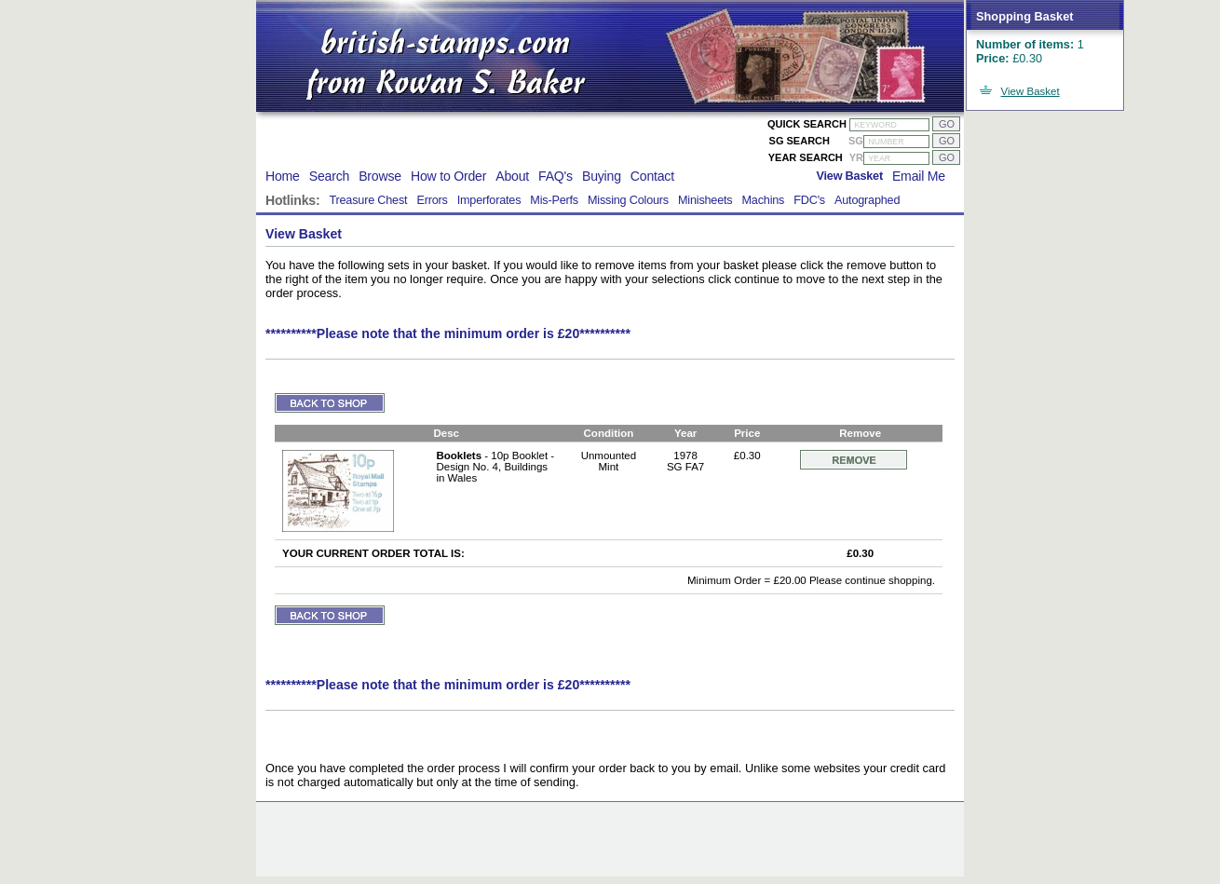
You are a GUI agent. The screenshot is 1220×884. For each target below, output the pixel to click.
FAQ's (555, 176)
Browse (380, 176)
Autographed (867, 200)
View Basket (1030, 91)
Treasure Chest (368, 200)
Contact (652, 176)
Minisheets (705, 200)
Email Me (918, 176)
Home (282, 176)
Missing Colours (628, 200)
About (512, 176)
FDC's (809, 200)
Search (329, 176)
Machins (762, 200)
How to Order (448, 176)
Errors (431, 200)
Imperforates (489, 200)
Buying (601, 176)
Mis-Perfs (554, 200)
